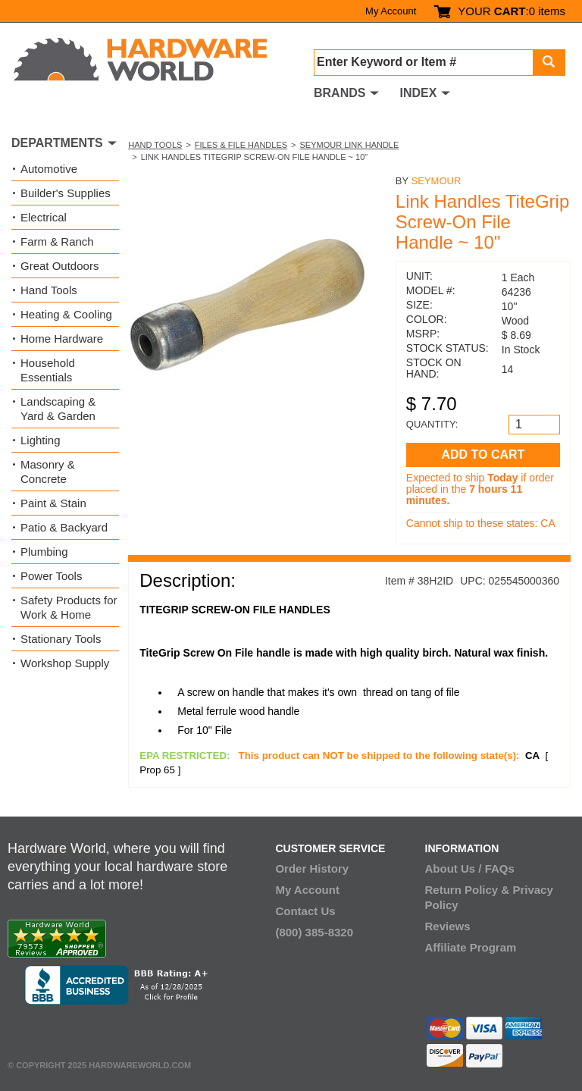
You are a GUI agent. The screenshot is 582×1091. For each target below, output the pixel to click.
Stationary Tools (60, 638)
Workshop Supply (64, 663)
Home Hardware (61, 338)
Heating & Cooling (66, 314)
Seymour (436, 181)
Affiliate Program (471, 947)
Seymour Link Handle (349, 144)
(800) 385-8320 (314, 932)
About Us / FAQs (470, 868)
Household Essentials (47, 370)
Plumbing (44, 551)
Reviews (448, 926)
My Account (390, 11)
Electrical (43, 217)
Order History (312, 868)
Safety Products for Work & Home (68, 607)
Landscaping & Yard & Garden (57, 408)
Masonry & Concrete (47, 471)
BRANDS (339, 92)
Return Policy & (467, 889)
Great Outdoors (59, 265)
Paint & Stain (53, 503)
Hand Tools (155, 144)
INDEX (417, 92)
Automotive (48, 168)
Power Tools (51, 575)
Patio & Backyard (64, 527)
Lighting (40, 440)
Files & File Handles (241, 144)
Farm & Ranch (57, 241)
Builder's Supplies (65, 193)
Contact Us (305, 910)
